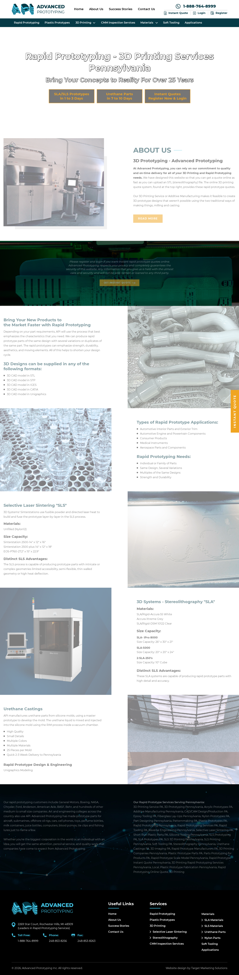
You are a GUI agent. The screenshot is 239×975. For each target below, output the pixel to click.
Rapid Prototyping (26, 22)
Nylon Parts (212, 938)
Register (219, 13)
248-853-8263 (86, 940)
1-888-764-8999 (195, 6)
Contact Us (146, 9)
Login (199, 13)
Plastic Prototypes (57, 22)
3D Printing (157, 925)
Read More (156, 218)
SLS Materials (213, 926)
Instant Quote (176, 13)
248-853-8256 (58, 940)
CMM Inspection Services (118, 22)
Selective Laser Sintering (170, 931)
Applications (193, 22)
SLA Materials (213, 920)
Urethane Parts (215, 932)
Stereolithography (165, 937)
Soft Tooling (171, 22)
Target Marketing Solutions (209, 968)
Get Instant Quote (117, 280)
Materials (149, 22)
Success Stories (120, 9)
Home (78, 9)
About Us (96, 9)
